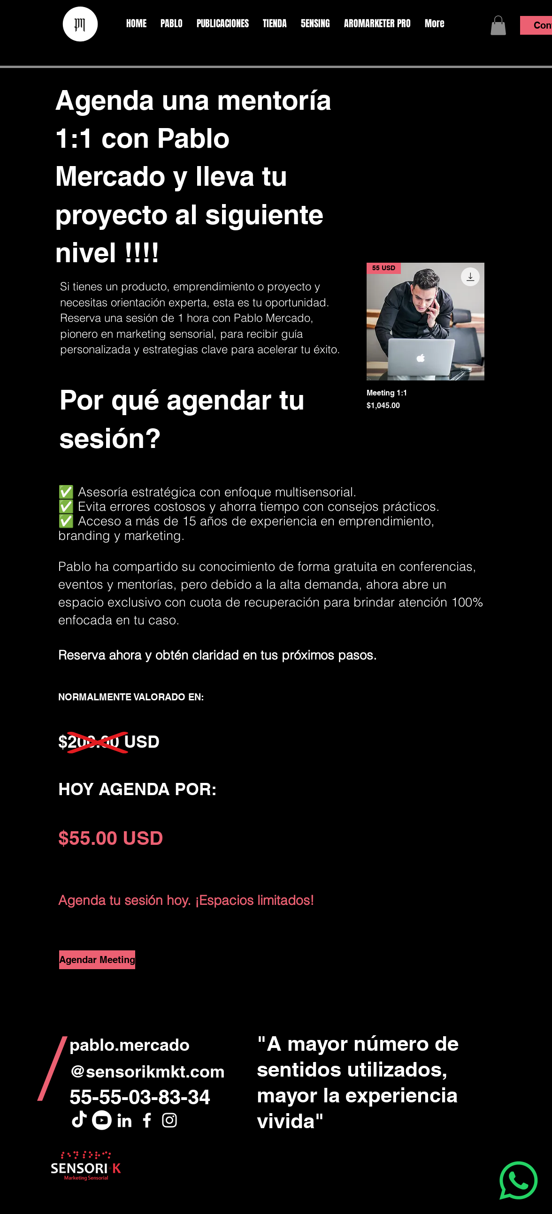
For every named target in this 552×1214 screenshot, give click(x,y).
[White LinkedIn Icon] (124, 1120)
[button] (498, 25)
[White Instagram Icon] (169, 1120)
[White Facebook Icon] (147, 1120)
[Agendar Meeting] (97, 959)
